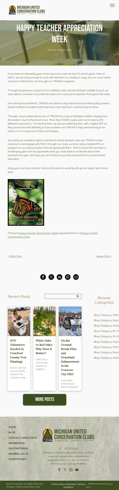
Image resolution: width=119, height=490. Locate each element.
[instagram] (71, 470)
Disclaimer (71, 484)
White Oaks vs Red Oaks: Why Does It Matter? (44, 347)
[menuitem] (22, 427)
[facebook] (59, 470)
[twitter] (65, 470)
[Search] (63, 296)
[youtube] (77, 470)
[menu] (112, 5)
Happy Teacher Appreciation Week (38, 233)
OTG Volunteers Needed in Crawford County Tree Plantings (18, 351)
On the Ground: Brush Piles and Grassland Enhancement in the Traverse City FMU (70, 357)
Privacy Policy (58, 484)
